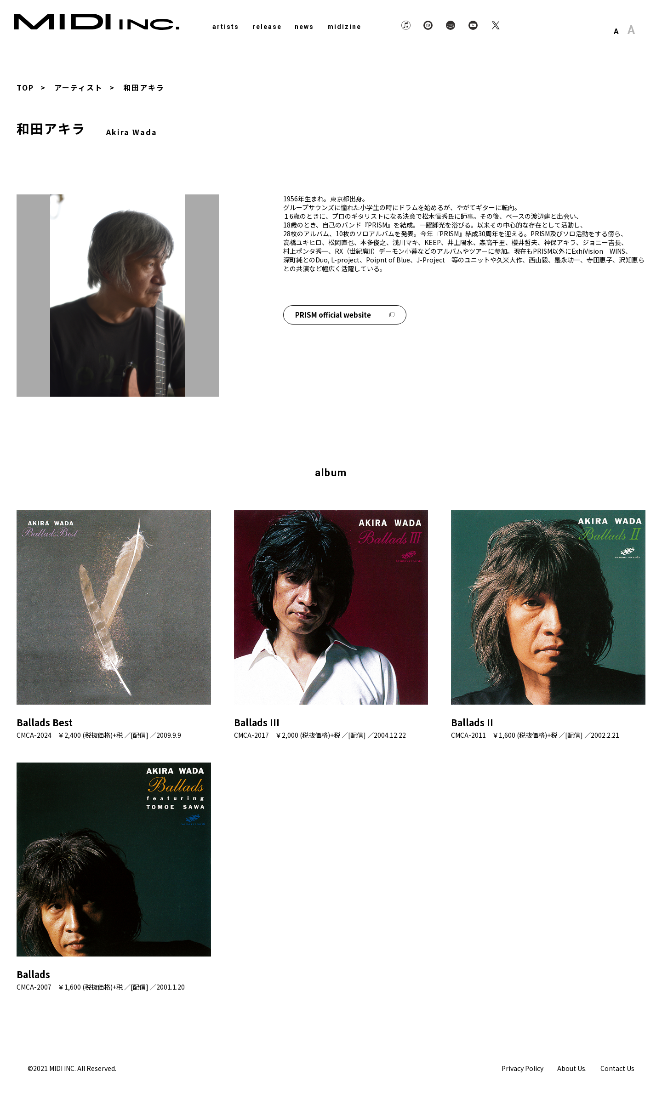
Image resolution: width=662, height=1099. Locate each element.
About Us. (572, 1068)
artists (225, 26)
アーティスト (78, 87)
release (267, 26)
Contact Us (617, 1068)
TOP (25, 87)
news (304, 26)
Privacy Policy (522, 1068)
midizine (344, 26)
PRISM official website (344, 314)
